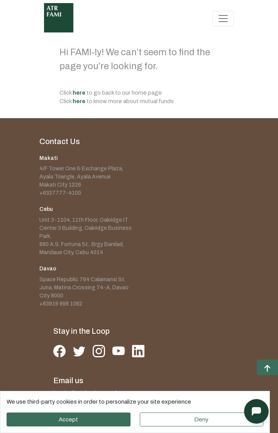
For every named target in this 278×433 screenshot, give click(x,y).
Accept (68, 419)
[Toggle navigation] (223, 18)
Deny (201, 419)
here (79, 93)
